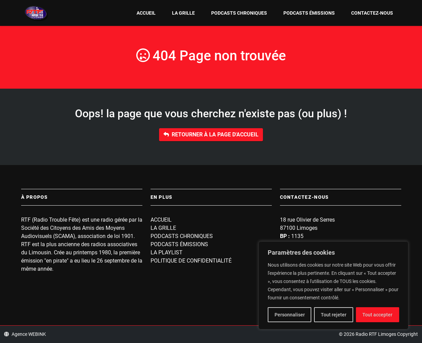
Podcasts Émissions (309, 13)
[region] (333, 285)
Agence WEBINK (25, 334)
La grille (183, 13)
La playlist (167, 252)
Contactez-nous (372, 13)
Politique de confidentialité (191, 260)
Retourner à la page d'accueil (211, 134)
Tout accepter (377, 314)
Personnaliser (290, 314)
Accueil (146, 13)
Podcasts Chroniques (239, 13)
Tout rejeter (333, 314)
